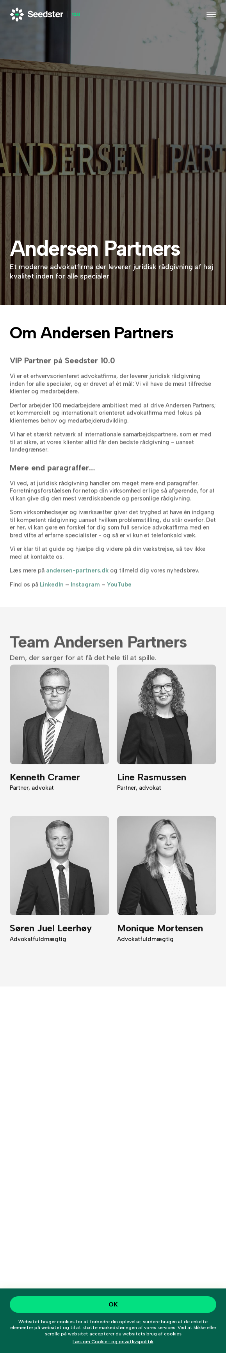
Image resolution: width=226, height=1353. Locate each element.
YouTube (119, 591)
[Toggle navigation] (211, 14)
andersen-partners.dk (77, 576)
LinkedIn (52, 591)
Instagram (85, 591)
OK (113, 1304)
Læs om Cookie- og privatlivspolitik (113, 1341)
